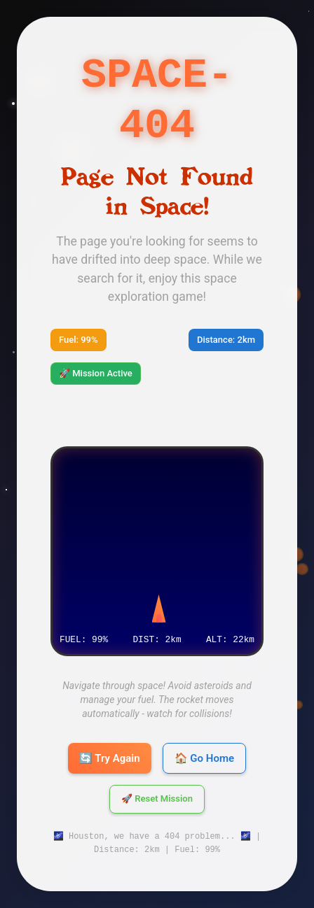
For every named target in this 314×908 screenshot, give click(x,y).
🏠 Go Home (204, 758)
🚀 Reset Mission (157, 799)
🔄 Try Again (109, 758)
